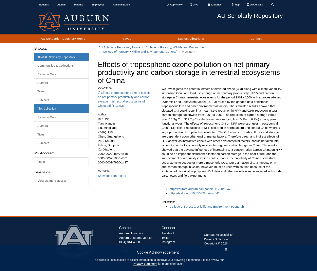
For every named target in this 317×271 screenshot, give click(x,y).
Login (41, 161)
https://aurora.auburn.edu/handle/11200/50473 (201, 189)
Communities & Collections (55, 65)
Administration (121, 4)
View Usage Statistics (52, 180)
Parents (78, 4)
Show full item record (112, 175)
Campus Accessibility (218, 234)
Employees (98, 4)
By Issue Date (46, 74)
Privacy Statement (145, 263)
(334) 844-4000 (129, 242)
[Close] (226, 249)
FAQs (127, 38)
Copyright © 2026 (216, 243)
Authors (42, 82)
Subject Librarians (191, 38)
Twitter (166, 237)
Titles (40, 91)
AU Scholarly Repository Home (63, 38)
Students (43, 4)
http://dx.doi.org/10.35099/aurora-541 (195, 193)
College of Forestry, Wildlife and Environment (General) (140, 51)
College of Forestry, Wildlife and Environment (176, 47)
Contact (256, 38)
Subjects (43, 100)
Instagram (168, 242)
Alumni (61, 4)
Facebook (168, 233)
